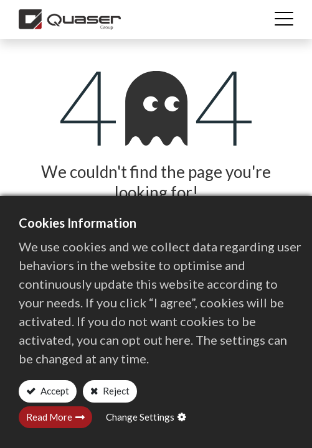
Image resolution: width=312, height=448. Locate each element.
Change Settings (140, 416)
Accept (54, 390)
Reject (115, 390)
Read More (49, 416)
